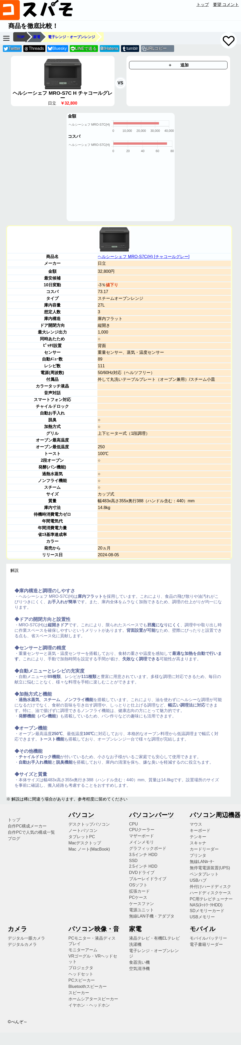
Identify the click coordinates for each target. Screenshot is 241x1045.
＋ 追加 (178, 65)
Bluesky (57, 48)
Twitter (12, 48)
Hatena (109, 48)
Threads (34, 48)
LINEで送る (83, 48)
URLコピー (156, 48)
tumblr (130, 48)
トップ (202, 4)
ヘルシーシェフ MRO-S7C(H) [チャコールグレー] (143, 256)
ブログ (14, 838)
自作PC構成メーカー (27, 826)
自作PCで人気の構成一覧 (31, 832)
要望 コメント (226, 4)
